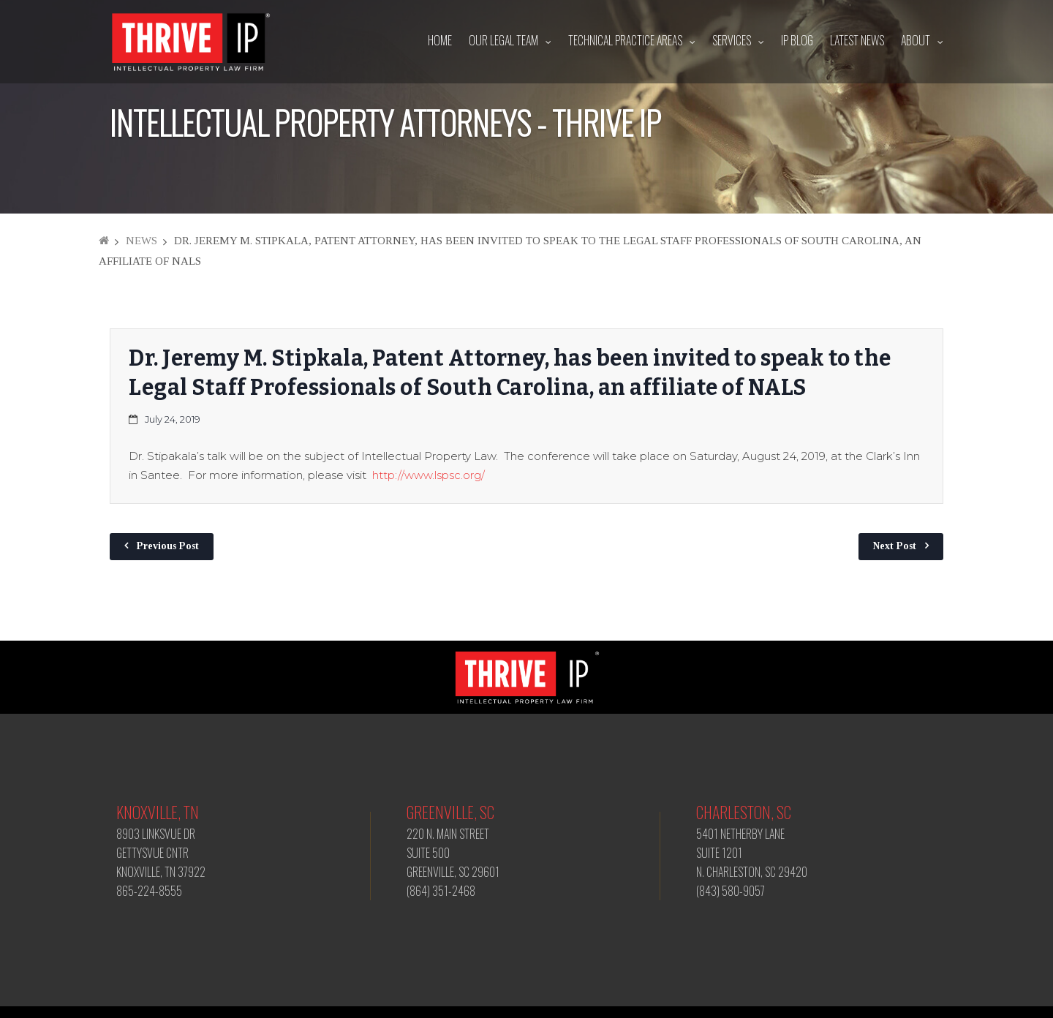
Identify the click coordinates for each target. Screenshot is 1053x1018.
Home (440, 40)
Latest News (857, 40)
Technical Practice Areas (625, 40)
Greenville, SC (450, 811)
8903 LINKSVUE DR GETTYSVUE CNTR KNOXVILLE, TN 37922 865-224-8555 (160, 862)
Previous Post (168, 545)
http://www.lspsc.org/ (428, 475)
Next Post (894, 545)
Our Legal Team (503, 40)
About (915, 40)
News (141, 240)
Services (731, 40)
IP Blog (797, 40)
